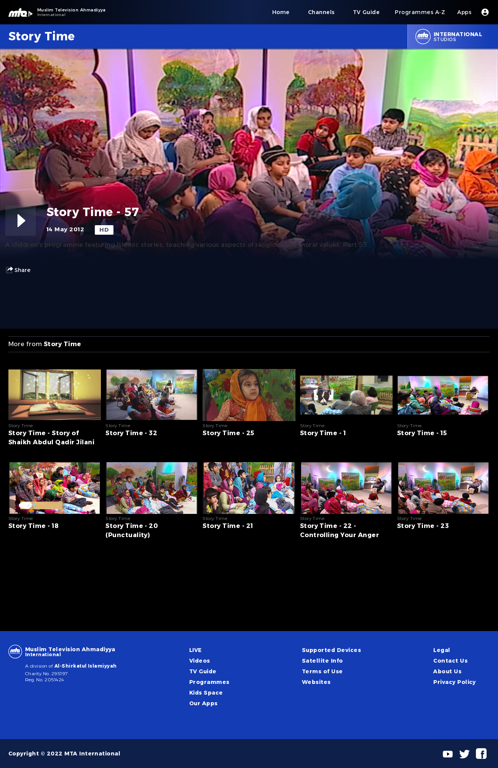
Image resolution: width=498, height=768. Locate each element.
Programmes (209, 682)
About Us (447, 671)
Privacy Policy (454, 682)
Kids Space (206, 692)
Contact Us (450, 660)
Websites (316, 682)
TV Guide (203, 671)
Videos (199, 660)
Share (17, 270)
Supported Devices (331, 650)
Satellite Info (322, 660)
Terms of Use (322, 671)
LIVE (195, 650)
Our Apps (203, 703)
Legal (441, 650)
